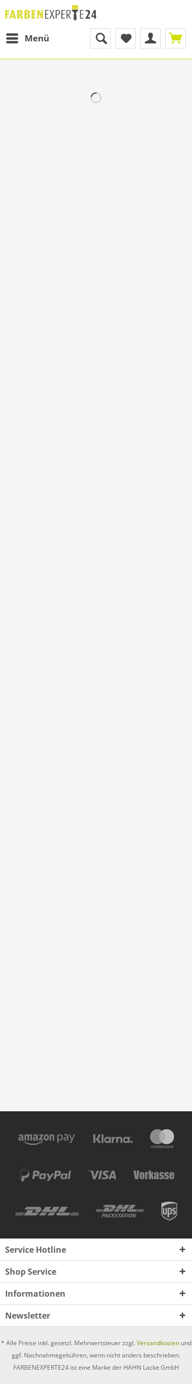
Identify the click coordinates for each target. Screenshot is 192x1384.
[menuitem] (27, 38)
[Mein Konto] (150, 38)
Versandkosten (158, 1343)
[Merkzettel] (125, 38)
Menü (27, 37)
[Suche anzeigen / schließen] (100, 38)
